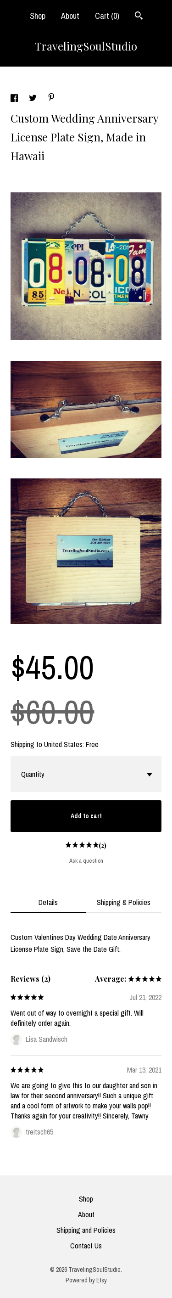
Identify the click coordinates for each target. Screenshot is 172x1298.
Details (48, 902)
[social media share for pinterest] (51, 98)
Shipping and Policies (86, 1230)
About (70, 16)
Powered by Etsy (86, 1280)
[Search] (139, 16)
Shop (37, 16)
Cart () (107, 16)
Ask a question (86, 861)
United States (63, 744)
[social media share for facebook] (15, 99)
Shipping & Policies (123, 902)
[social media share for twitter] (34, 99)
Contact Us (86, 1246)
